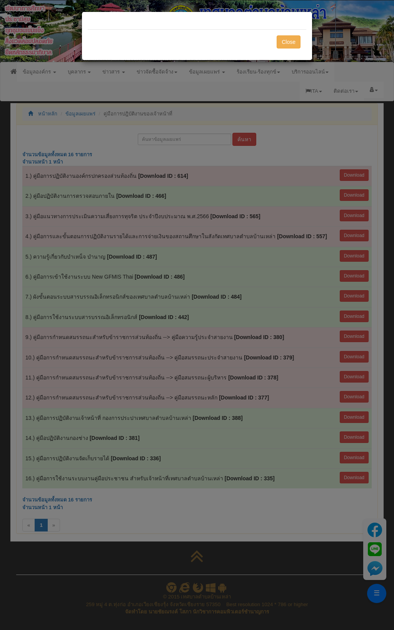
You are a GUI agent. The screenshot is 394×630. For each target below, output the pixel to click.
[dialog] (197, 315)
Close (289, 42)
